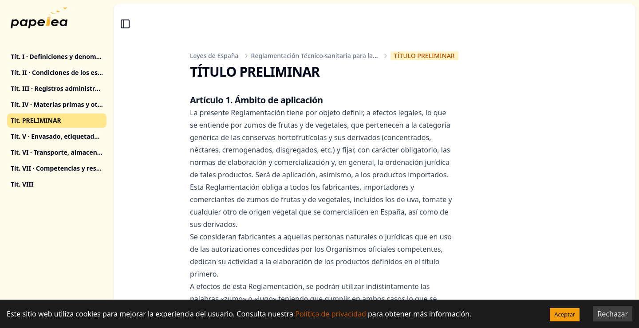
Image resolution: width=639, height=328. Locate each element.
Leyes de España (214, 55)
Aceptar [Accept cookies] (564, 314)
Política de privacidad (330, 314)
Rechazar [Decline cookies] (612, 314)
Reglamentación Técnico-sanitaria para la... (314, 55)
